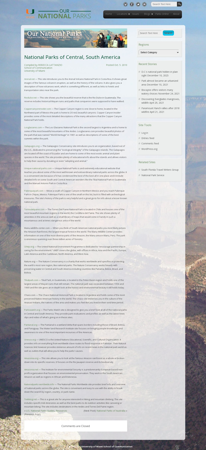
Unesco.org (30, 339)
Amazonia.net (31, 369)
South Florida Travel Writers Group (160, 169)
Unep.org (29, 246)
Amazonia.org (31, 358)
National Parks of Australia (111, 410)
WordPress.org (149, 148)
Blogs (147, 13)
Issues (135, 13)
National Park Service (152, 175)
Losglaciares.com (33, 127)
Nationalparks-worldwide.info (39, 384)
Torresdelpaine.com (34, 209)
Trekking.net (30, 399)
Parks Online (162, 13)
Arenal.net (29, 78)
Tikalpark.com (31, 280)
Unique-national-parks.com (38, 168)
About (176, 13)
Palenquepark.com (33, 190)
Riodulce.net (30, 97)
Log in (144, 132)
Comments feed (150, 143)
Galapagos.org (32, 146)
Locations (122, 13)
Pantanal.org (31, 324)
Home (108, 13)
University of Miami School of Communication (106, 446)
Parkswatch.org (32, 309)
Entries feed (147, 138)
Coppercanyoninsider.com (37, 108)
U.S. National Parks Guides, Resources (46, 410)
